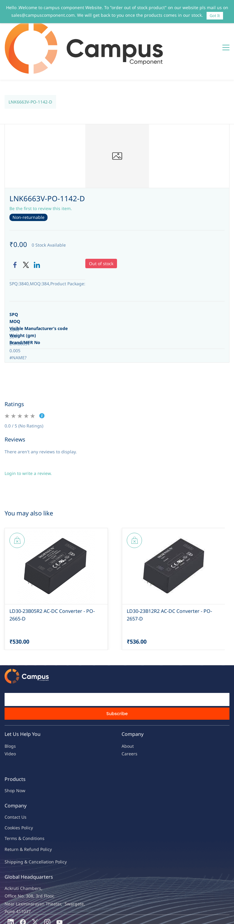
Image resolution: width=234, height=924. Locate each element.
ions (40, 802)
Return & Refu (19, 813)
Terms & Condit (20, 802)
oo (9, 791)
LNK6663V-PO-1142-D (30, 65)
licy (29, 791)
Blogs (10, 709)
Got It (215, 15)
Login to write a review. (28, 437)
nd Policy (43, 813)
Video (10, 717)
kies (16, 791)
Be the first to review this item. (40, 172)
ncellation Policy (50, 825)
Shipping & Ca (19, 825)
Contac (12, 780)
